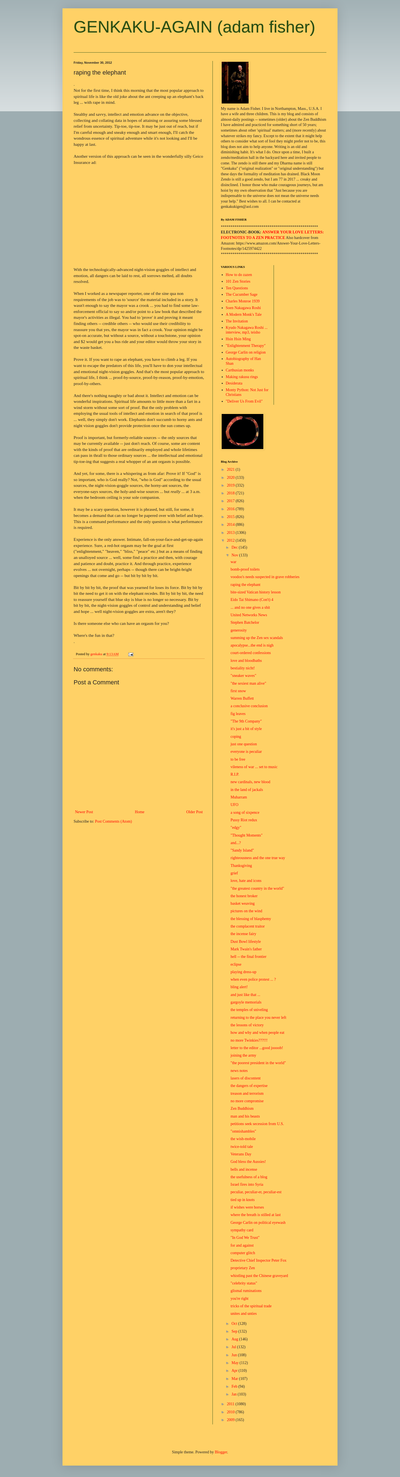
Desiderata (234, 383)
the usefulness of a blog (249, 1177)
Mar (235, 1379)
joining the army (243, 1055)
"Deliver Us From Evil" (244, 401)
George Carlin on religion (246, 352)
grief (234, 873)
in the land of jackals (247, 790)
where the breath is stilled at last (256, 1215)
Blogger (221, 1452)
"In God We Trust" (245, 1238)
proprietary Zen (243, 1268)
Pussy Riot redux (244, 820)
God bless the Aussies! (248, 1162)
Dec (235, 547)
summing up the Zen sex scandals (257, 638)
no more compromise (247, 1101)
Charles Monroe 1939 (243, 301)
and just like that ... (245, 995)
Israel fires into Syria (247, 1184)
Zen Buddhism (242, 1108)
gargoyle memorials (246, 1002)
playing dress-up (243, 972)
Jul (234, 1347)
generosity (239, 630)
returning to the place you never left (258, 1017)
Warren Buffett (242, 698)
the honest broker (244, 896)
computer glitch (243, 1253)
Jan (234, 1394)
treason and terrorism (247, 1093)
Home (139, 812)
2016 (231, 509)
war (233, 562)
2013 (231, 533)
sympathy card (242, 1230)
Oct (234, 1323)
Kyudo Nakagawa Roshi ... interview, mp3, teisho (247, 330)
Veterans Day (241, 1154)
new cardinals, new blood (250, 782)
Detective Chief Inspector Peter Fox (258, 1260)
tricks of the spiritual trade (251, 1306)
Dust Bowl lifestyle (246, 942)
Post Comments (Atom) (113, 821)
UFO (234, 805)
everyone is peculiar (246, 751)
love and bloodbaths (246, 661)
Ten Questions (237, 288)
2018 (231, 493)
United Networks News (249, 615)
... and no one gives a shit (250, 607)
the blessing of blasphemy (251, 919)
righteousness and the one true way (258, 858)
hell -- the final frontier (248, 957)
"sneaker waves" (243, 676)
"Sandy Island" (242, 850)
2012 (231, 540)
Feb (234, 1386)
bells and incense (244, 1169)
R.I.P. (235, 774)
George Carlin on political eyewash (258, 1222)
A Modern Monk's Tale (244, 314)
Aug (235, 1339)
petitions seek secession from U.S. (257, 1124)
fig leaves (238, 714)
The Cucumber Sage (242, 294)
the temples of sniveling (249, 1010)
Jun (234, 1355)
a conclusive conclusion (249, 706)
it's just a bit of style (246, 729)
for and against (242, 1245)
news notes (239, 1071)
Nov (235, 555)
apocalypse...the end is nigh (252, 645)
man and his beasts (245, 1116)
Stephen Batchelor (245, 622)
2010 (231, 1412)
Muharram (239, 797)
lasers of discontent (246, 1078)
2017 (231, 501)
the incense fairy (243, 934)
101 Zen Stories (238, 281)
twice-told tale (242, 1147)
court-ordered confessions (251, 653)
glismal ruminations (246, 1291)
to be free (238, 759)
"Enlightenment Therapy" (246, 346)
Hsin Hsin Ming (238, 339)
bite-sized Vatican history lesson (256, 592)
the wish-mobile (243, 1139)
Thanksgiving (241, 866)
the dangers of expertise (249, 1086)
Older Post (194, 812)
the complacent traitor (248, 926)
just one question (244, 744)
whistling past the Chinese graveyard (259, 1276)
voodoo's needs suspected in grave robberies (265, 577)
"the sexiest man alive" (248, 683)
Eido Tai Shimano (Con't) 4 (252, 600)
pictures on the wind (246, 911)
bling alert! (239, 987)
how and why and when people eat (257, 1032)
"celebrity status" (244, 1283)
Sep (234, 1331)
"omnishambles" (243, 1131)
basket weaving (243, 903)
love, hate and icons (246, 881)
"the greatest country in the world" (257, 888)
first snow (238, 691)
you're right (239, 1298)
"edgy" (236, 827)
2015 (231, 517)
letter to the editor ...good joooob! (257, 1048)
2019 (231, 485)
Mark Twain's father (246, 949)
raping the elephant (245, 585)
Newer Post (84, 812)
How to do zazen (239, 275)
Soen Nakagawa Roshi (243, 308)
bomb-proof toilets (245, 569)
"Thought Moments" (246, 835)
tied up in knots (243, 1200)
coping (236, 736)
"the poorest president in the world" (258, 1063)
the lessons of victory (247, 1025)
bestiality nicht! (243, 668)
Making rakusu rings (242, 377)
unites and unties (244, 1313)
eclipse (236, 964)
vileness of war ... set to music (254, 767)
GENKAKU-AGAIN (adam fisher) (194, 27)
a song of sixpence (245, 812)
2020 (231, 477)
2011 (231, 1404)
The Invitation (237, 321)
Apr (234, 1370)
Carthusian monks (240, 370)
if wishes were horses (247, 1207)
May (235, 1363)
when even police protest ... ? (253, 979)
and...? (236, 843)
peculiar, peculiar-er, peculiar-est (256, 1192)
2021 (231, 469)
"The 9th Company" (246, 721)
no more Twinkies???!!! (249, 1040)
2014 (231, 524)
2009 (231, 1420)
